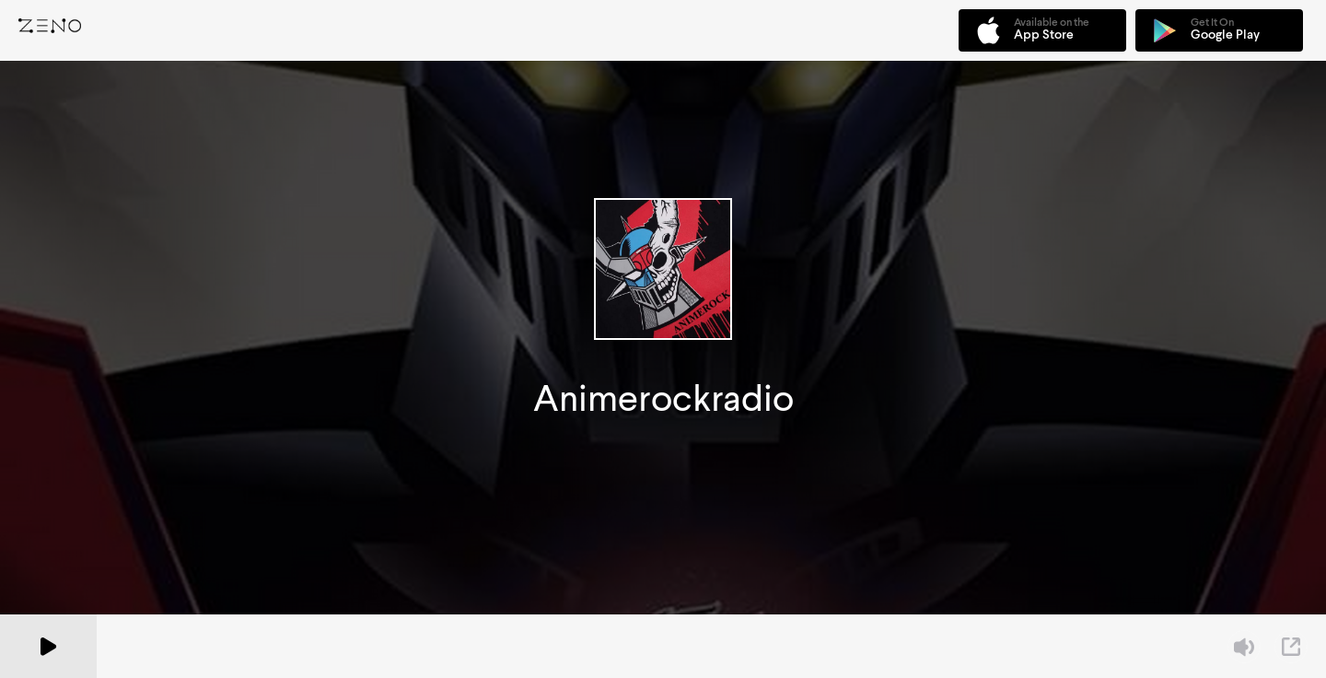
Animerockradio (663, 398)
